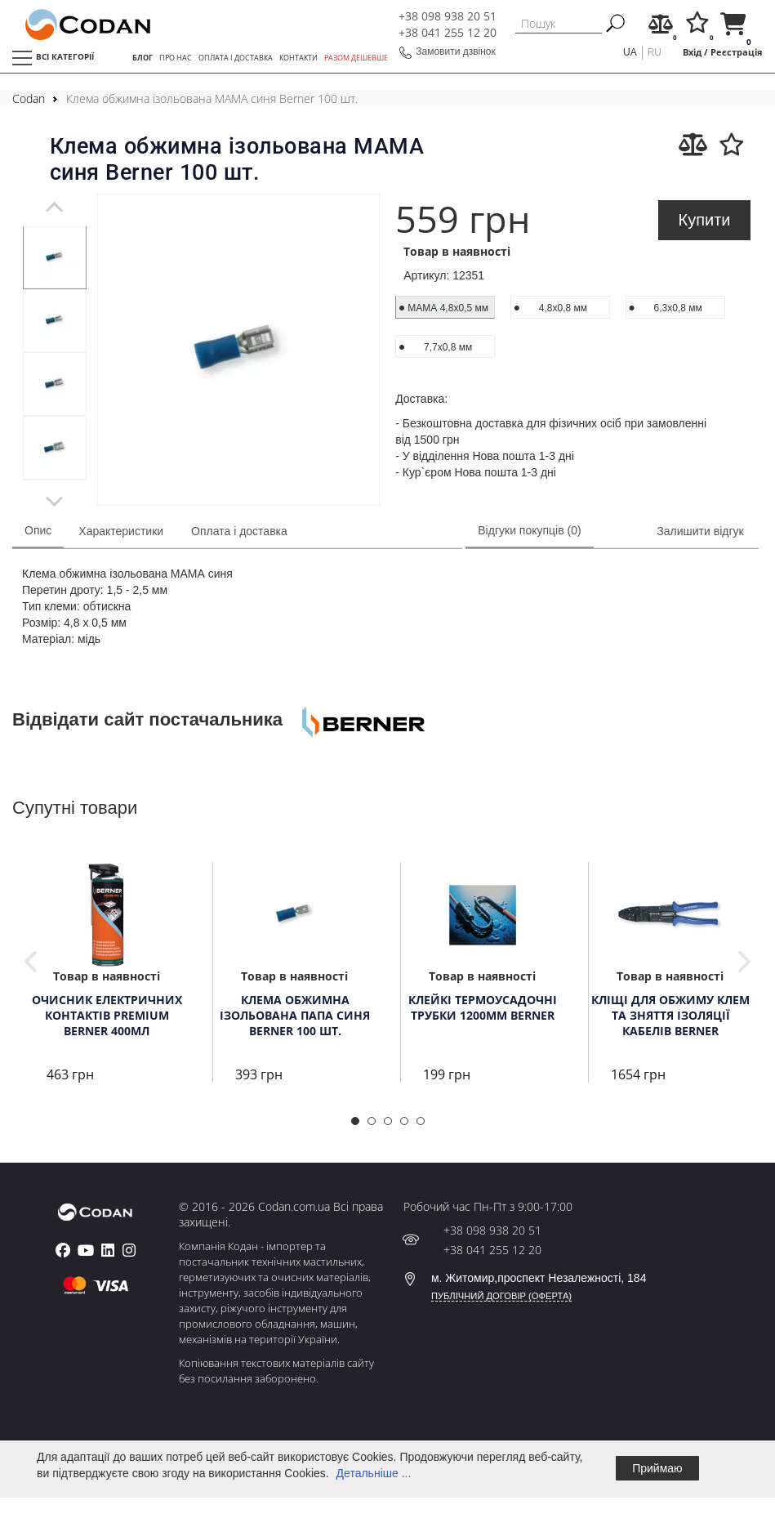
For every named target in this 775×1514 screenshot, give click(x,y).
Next (744, 961)
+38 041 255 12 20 (448, 32)
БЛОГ (142, 58)
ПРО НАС (175, 58)
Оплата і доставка (239, 531)
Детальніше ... (374, 1473)
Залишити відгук (700, 531)
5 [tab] (425, 1126)
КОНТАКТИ (298, 58)
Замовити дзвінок (456, 51)
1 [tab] (360, 1126)
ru (654, 52)
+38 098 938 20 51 (448, 16)
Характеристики (120, 531)
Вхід (692, 52)
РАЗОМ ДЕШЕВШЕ (356, 58)
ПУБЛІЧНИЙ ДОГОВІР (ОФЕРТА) (501, 1296)
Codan (28, 98)
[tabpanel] (55, 257)
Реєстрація (736, 52)
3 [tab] (393, 1126)
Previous (30, 961)
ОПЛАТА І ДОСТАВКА (235, 58)
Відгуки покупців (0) (529, 530)
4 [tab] (409, 1126)
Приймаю (657, 1468)
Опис (37, 530)
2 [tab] (376, 1126)
